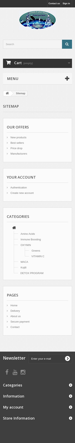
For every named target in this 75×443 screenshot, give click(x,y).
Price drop (16, 148)
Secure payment (19, 321)
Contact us (54, 3)
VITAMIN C (37, 256)
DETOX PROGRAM (31, 273)
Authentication (18, 187)
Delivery (15, 310)
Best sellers (17, 142)
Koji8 (23, 267)
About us (15, 316)
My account (13, 407)
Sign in (66, 3)
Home (13, 305)
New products (18, 137)
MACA (24, 261)
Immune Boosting (31, 239)
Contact (14, 327)
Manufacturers (18, 153)
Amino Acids (28, 233)
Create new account (22, 192)
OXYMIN (26, 245)
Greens (36, 250)
